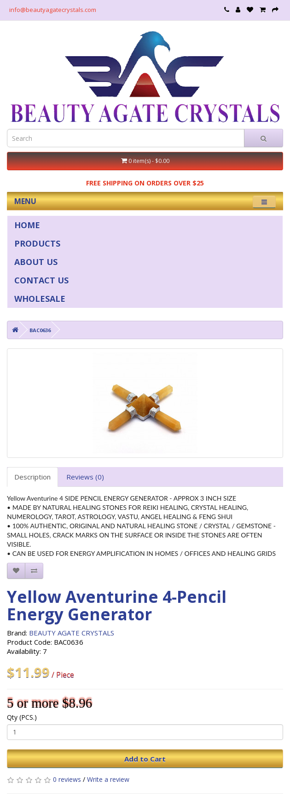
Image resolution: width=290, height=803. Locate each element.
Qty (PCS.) (22, 717)
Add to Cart (145, 758)
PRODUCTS (37, 243)
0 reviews (67, 779)
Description (32, 476)
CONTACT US (41, 280)
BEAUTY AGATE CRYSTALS (71, 632)
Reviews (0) (85, 476)
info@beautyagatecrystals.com (52, 10)
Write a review (108, 779)
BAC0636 (40, 330)
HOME (27, 225)
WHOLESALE (39, 298)
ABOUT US (36, 261)
